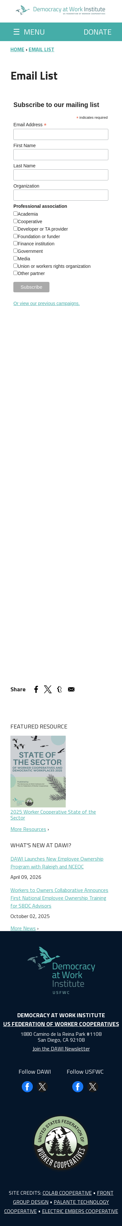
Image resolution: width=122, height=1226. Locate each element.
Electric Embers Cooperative (80, 1211)
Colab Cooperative (67, 1193)
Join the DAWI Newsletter (61, 1048)
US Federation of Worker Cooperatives (61, 1023)
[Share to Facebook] (36, 689)
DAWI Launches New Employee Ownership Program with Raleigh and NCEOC (56, 862)
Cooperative (30, 221)
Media (24, 258)
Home (17, 49)
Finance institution (36, 243)
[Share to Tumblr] (59, 689)
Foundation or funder (39, 236)
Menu (29, 32)
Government (30, 251)
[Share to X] (48, 689)
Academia (28, 214)
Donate (98, 32)
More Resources (28, 829)
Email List (41, 49)
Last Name (24, 165)
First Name (24, 145)
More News (23, 928)
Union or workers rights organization (54, 266)
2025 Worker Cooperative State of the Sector (53, 814)
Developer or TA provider (43, 229)
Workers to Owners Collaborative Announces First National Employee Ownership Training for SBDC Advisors (59, 898)
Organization (26, 186)
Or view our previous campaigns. (46, 303)
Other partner (31, 273)
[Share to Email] (71, 689)
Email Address (30, 125)
